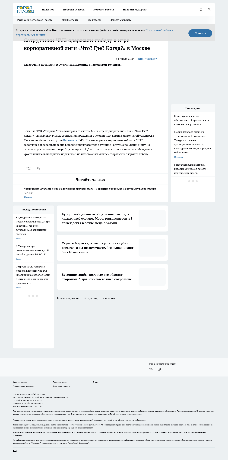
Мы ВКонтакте (70, 19)
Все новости (94, 19)
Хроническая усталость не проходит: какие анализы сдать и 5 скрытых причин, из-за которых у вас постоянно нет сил (90, 193)
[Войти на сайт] (209, 9)
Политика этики (60, 382)
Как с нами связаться (62, 386)
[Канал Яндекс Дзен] (159, 369)
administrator (147, 59)
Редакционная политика (23, 386)
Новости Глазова (74, 9)
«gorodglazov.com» (36, 394)
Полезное (48, 9)
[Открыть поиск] (201, 9)
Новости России (103, 9)
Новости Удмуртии (135, 9)
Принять (200, 33)
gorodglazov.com (91, 411)
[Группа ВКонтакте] (151, 369)
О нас (95, 382)
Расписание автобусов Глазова (35, 19)
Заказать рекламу (121, 19)
